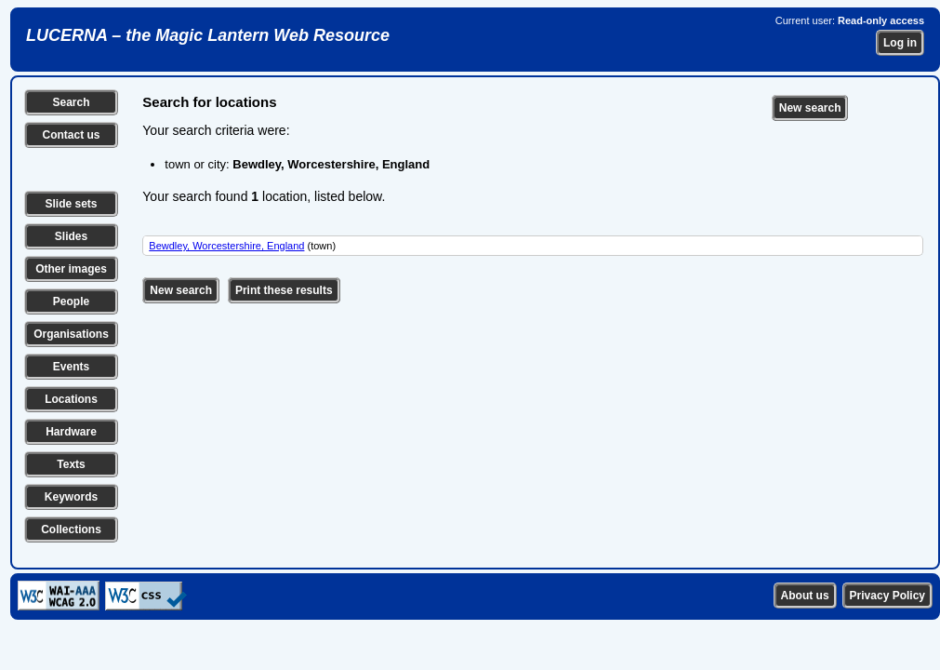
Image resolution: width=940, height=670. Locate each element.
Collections (71, 529)
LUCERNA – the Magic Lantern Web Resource (208, 35)
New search (810, 107)
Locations (71, 399)
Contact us (70, 134)
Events (71, 366)
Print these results (284, 290)
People (71, 301)
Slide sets (71, 203)
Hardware (71, 431)
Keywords (71, 496)
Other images (71, 268)
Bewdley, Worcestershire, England (226, 245)
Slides (71, 236)
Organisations (71, 334)
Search (70, 102)
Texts (71, 464)
